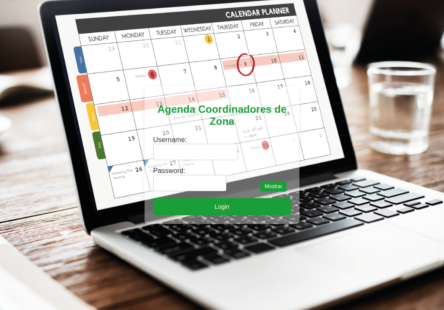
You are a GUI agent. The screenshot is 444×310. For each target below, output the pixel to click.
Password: (169, 170)
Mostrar (273, 186)
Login (222, 206)
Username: (170, 139)
